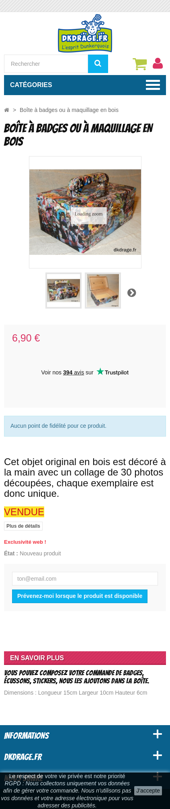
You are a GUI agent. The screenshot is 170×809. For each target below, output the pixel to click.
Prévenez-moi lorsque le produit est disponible (79, 596)
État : (11, 553)
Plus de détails (23, 526)
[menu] (157, 63)
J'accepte (148, 790)
